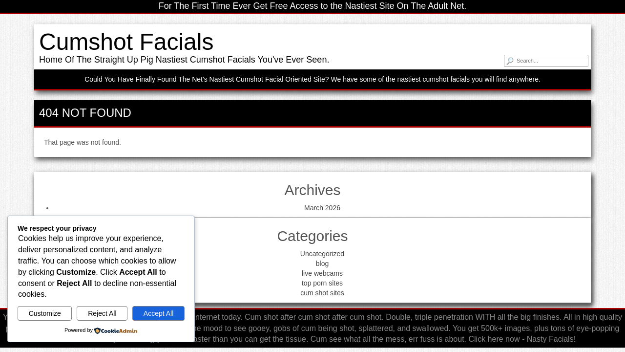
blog (322, 263)
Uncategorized (322, 254)
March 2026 (322, 208)
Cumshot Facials (126, 42)
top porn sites (322, 283)
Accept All (158, 313)
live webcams (322, 273)
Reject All (102, 313)
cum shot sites (322, 293)
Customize (45, 313)
